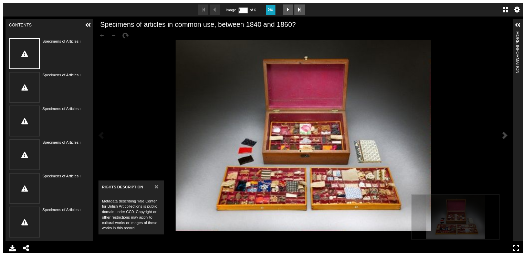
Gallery (505, 9)
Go (270, 9)
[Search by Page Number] (243, 10)
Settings (517, 9)
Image (231, 10)
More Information (517, 34)
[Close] (156, 186)
